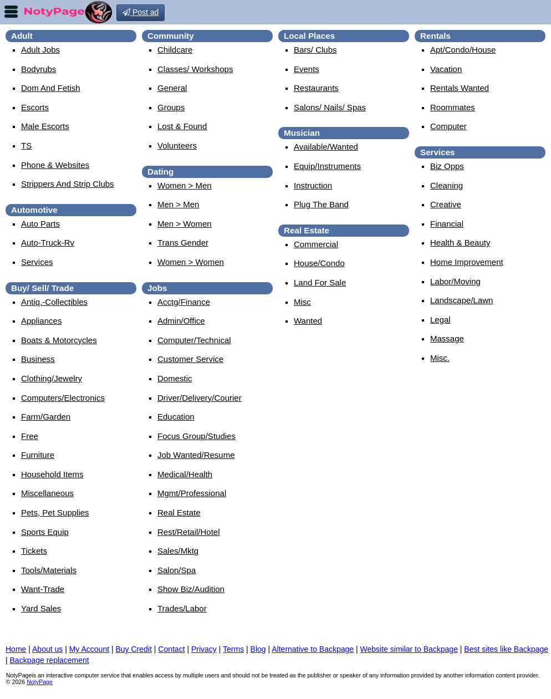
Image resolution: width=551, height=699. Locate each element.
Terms (233, 649)
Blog (258, 649)
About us (47, 649)
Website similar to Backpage (409, 649)
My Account (89, 649)
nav (11, 11)
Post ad (141, 12)
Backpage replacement (49, 660)
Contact (171, 649)
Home (16, 649)
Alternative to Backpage (313, 649)
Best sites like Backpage (506, 649)
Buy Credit (134, 649)
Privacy (204, 649)
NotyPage (40, 681)
